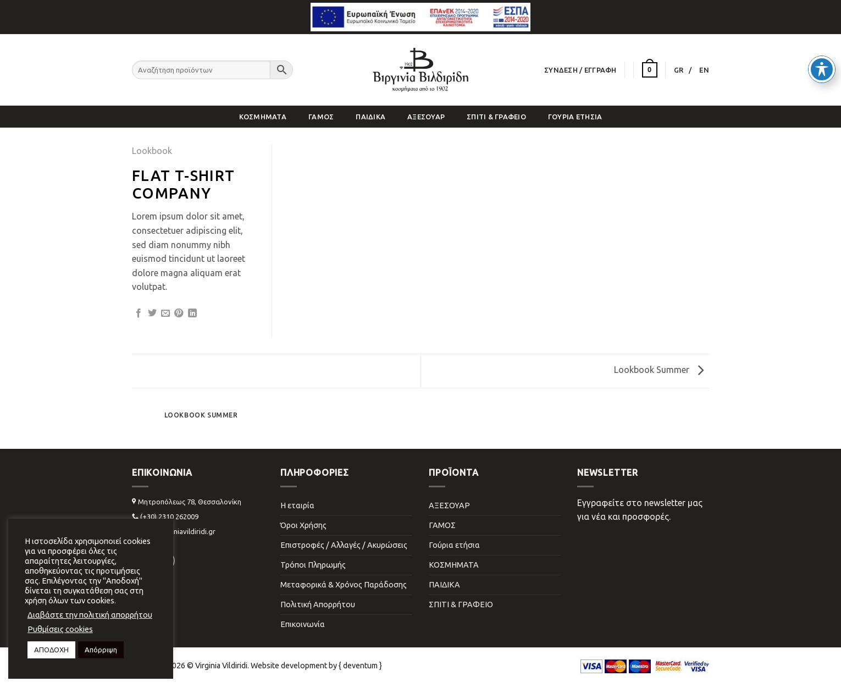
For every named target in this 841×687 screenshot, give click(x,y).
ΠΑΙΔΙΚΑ (370, 116)
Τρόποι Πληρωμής (313, 564)
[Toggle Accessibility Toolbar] (822, 50)
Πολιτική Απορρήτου (317, 604)
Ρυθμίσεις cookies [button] (60, 629)
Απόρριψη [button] (101, 649)
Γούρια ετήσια (575, 116)
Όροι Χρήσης (303, 525)
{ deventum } (360, 665)
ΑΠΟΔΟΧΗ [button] (51, 649)
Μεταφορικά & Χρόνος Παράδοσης (343, 584)
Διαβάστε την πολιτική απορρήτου (89, 614)
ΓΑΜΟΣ (321, 116)
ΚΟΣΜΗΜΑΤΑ (262, 116)
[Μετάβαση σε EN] (704, 70)
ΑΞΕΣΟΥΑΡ (426, 116)
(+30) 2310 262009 (169, 516)
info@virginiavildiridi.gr (177, 531)
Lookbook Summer (659, 370)
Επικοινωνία (302, 624)
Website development (289, 665)
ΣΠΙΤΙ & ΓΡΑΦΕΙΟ (496, 116)
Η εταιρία (297, 505)
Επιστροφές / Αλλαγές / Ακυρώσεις (343, 545)
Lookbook (152, 151)
